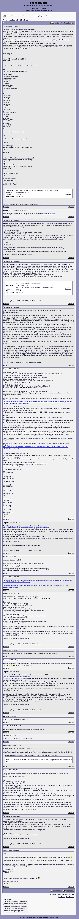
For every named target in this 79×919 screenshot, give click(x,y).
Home (33, 8)
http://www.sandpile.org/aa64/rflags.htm (17, 677)
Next (27, 20)
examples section (49, 213)
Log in (50, 10)
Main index (22, 917)
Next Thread (70, 897)
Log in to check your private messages (36, 10)
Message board (54, 917)
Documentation (37, 917)
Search (38, 8)
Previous (12, 20)
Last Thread (61, 897)
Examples (45, 917)
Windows (16, 16)
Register (43, 8)
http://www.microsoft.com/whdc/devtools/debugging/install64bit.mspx (26, 528)
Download (29, 917)
